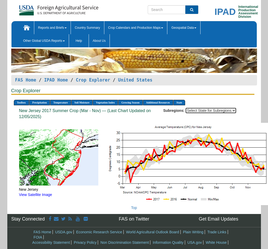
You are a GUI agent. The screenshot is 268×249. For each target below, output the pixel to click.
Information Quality (168, 242)
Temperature (60, 102)
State (179, 102)
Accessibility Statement (51, 242)
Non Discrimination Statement (124, 242)
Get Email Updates (218, 219)
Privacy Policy (85, 242)
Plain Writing (193, 232)
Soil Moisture (82, 102)
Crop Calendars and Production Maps (135, 28)
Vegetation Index (105, 102)
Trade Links (216, 232)
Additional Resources (158, 102)
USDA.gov (63, 232)
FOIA (37, 237)
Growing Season (130, 102)
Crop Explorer (93, 80)
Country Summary (87, 28)
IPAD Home (56, 80)
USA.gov (194, 242)
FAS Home (25, 80)
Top (134, 208)
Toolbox (21, 102)
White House (216, 242)
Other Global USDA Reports (44, 41)
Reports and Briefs (52, 28)
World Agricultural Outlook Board (152, 232)
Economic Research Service (99, 232)
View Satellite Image (35, 195)
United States (135, 80)
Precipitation (39, 102)
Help (79, 41)
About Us (99, 41)
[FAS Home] (45, 8)
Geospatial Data (183, 28)
